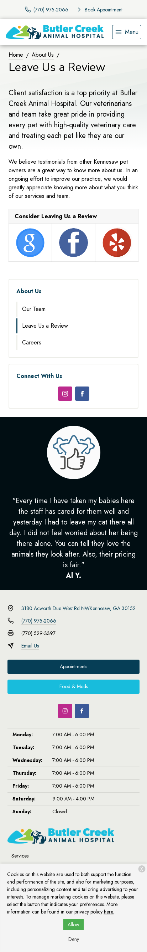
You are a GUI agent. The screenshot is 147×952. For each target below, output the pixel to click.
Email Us (30, 645)
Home (16, 55)
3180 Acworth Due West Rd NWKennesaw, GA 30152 (78, 608)
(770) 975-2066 (38, 620)
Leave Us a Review (45, 326)
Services (19, 855)
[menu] (126, 32)
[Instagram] (65, 394)
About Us (43, 55)
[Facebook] (82, 394)
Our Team (34, 309)
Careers (31, 342)
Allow (73, 924)
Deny (73, 939)
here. (109, 911)
